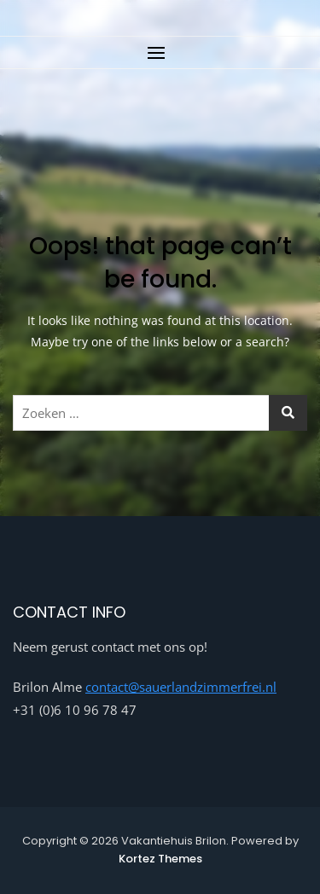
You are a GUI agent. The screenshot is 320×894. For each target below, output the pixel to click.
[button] (160, 52)
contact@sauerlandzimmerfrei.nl (180, 686)
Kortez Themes (160, 858)
